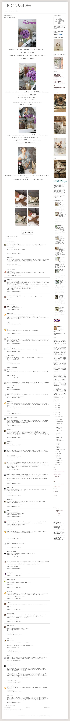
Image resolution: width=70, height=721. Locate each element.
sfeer (56, 379)
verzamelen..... (57, 385)
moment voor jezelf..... (60, 370)
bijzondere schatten (60, 341)
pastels (59, 374)
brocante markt (62, 344)
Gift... (61, 225)
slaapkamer (63, 379)
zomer (64, 396)
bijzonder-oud (10, 664)
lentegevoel (57, 367)
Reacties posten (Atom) (17, 709)
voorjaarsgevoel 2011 (60, 389)
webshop (56, 390)
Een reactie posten (10, 705)
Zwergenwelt (10, 269)
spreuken (64, 380)
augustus (58, 423)
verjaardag (63, 384)
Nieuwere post (8, 707)
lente (64, 365)
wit (65, 391)
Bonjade (17, 6)
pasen (55, 374)
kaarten (55, 359)
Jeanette (9, 473)
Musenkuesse (10, 579)
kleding (64, 363)
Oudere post (47, 707)
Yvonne (8, 279)
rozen (64, 376)
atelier (64, 340)
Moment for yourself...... (60, 440)
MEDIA (58, 368)
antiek (64, 339)
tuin (65, 382)
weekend (64, 390)
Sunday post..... (61, 213)
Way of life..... (60, 442)
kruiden (64, 364)
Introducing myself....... (59, 428)
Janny (8, 510)
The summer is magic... (62, 258)
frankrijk (56, 349)
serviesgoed (63, 377)
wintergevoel (60, 391)
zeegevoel (55, 396)
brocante (56, 344)
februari (58, 460)
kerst (58, 359)
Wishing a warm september (59, 433)
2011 (56, 412)
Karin (8, 337)
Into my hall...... (60, 449)
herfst (55, 354)
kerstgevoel (56, 361)
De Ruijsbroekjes (11, 520)
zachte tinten (60, 394)
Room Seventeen (10, 686)
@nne (8, 655)
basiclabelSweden (11, 381)
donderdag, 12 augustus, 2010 (14, 634)
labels (55, 365)
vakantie (56, 383)
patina (64, 374)
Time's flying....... (59, 435)
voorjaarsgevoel (57, 388)
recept (55, 376)
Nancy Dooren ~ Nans (12, 393)
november (58, 418)
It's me (8, 429)
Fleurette (9, 355)
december (58, 416)
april (57, 457)
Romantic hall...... (59, 444)
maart (57, 458)
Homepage (28, 707)
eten (55, 348)
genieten (56, 352)
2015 (56, 405)
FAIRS (58, 348)
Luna (55, 368)
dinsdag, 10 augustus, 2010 (14, 253)
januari (58, 462)
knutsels (56, 364)
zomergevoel (56, 397)
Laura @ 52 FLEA (11, 417)
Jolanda (8, 572)
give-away (63, 352)
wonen (56, 393)
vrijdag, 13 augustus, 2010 (14, 702)
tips (60, 382)
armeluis (55, 340)
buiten (64, 346)
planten (58, 375)
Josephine (9, 613)
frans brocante (62, 349)
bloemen (57, 343)
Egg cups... (62, 247)
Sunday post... (61, 237)
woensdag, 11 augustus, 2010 (14, 575)
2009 (56, 464)
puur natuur (63, 375)
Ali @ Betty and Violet (12, 295)
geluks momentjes (60, 351)
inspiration (63, 357)
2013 (56, 409)
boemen (64, 343)
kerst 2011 (63, 359)
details (64, 347)
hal (65, 353)
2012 (56, 411)
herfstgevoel (62, 354)
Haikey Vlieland (11, 367)
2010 (56, 414)
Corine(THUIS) (10, 551)
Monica (8, 542)
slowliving (56, 380)
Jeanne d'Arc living (60, 358)
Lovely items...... (60, 437)
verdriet (55, 384)
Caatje (8, 591)
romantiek (60, 376)
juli (57, 451)
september (58, 421)
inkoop (55, 357)
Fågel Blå (9, 625)
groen (61, 353)
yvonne (8, 638)
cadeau (55, 347)
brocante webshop (58, 346)
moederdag (63, 368)
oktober (58, 419)
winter (55, 391)
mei (57, 455)
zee (65, 394)
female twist (63, 348)
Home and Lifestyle (11, 243)
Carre (8, 327)
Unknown (8, 313)
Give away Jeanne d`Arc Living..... (62, 281)
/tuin (55, 339)
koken (60, 364)
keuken (55, 363)
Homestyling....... (60, 430)
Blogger (50, 716)
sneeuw (59, 380)
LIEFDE (64, 367)
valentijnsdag (63, 383)
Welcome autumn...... (59, 426)
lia (7, 448)
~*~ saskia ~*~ (10, 304)
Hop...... (61, 202)
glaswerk (55, 353)
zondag (61, 397)
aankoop (59, 339)
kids (59, 363)
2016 (56, 403)
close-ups (60, 347)
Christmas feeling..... (62, 296)
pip (54, 375)
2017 (56, 401)
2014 (56, 407)
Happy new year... (61, 308)
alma (8, 602)
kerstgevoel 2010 (60, 362)
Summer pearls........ (60, 447)
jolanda (8, 460)
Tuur (8, 347)
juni (57, 453)
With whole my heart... (62, 270)
